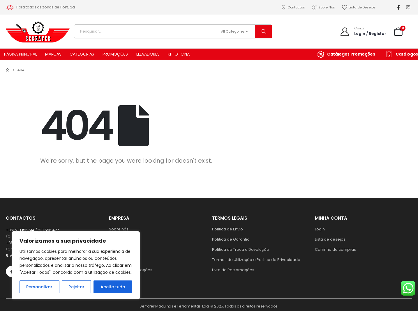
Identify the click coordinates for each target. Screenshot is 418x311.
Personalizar (39, 287)
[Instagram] (408, 7)
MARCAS (53, 54)
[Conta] (363, 31)
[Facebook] (398, 7)
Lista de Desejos (358, 7)
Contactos (292, 7)
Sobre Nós (323, 7)
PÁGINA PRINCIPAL (20, 54)
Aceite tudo (112, 287)
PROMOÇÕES (115, 54)
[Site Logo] (38, 29)
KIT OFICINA (178, 54)
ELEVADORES (148, 54)
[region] (76, 265)
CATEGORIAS (82, 54)
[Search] (263, 31)
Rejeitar (76, 287)
